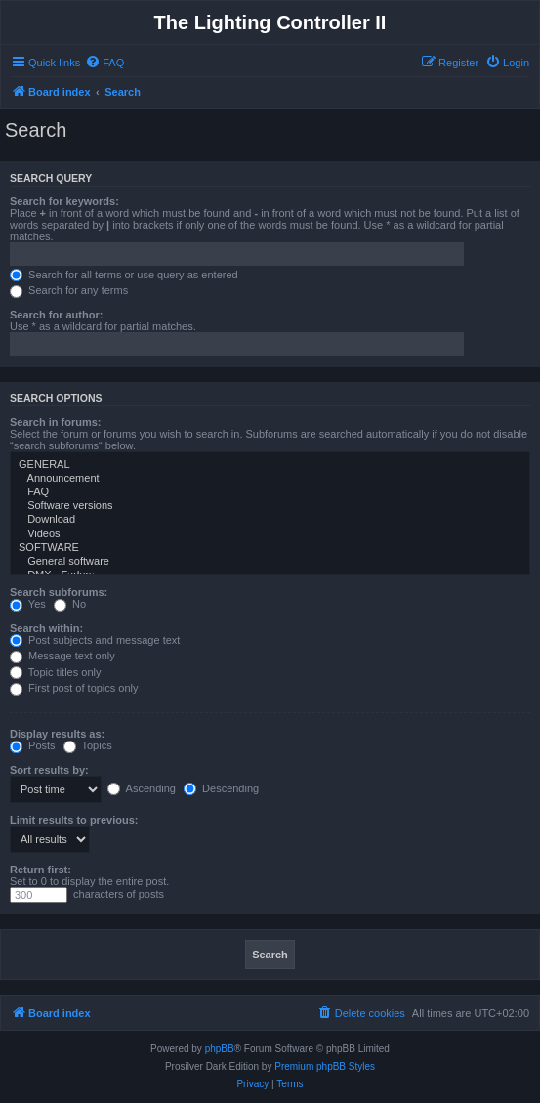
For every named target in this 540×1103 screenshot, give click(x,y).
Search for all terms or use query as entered (124, 274)
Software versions (270, 506)
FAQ (270, 492)
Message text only (62, 655)
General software (270, 562)
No (70, 604)
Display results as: (57, 734)
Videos (270, 534)
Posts (33, 745)
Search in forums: (56, 422)
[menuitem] (104, 62)
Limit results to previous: (74, 820)
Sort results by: (49, 770)
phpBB (219, 1048)
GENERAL (270, 465)
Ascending (141, 788)
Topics (87, 745)
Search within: (46, 628)
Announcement (270, 479)
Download (270, 520)
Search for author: (56, 314)
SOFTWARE (270, 548)
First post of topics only (74, 688)
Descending (221, 788)
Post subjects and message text (95, 640)
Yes (28, 604)
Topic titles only (55, 672)
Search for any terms (69, 290)
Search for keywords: (64, 201)
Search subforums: (58, 592)
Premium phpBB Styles (324, 1066)
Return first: (40, 869)
